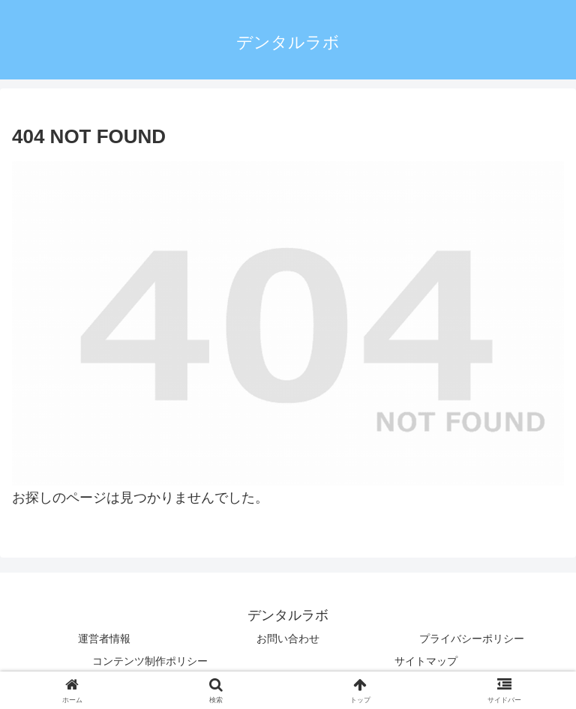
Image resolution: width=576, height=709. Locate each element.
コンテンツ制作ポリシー (150, 661)
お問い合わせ (288, 639)
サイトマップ (426, 661)
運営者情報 (104, 639)
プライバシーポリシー (471, 639)
